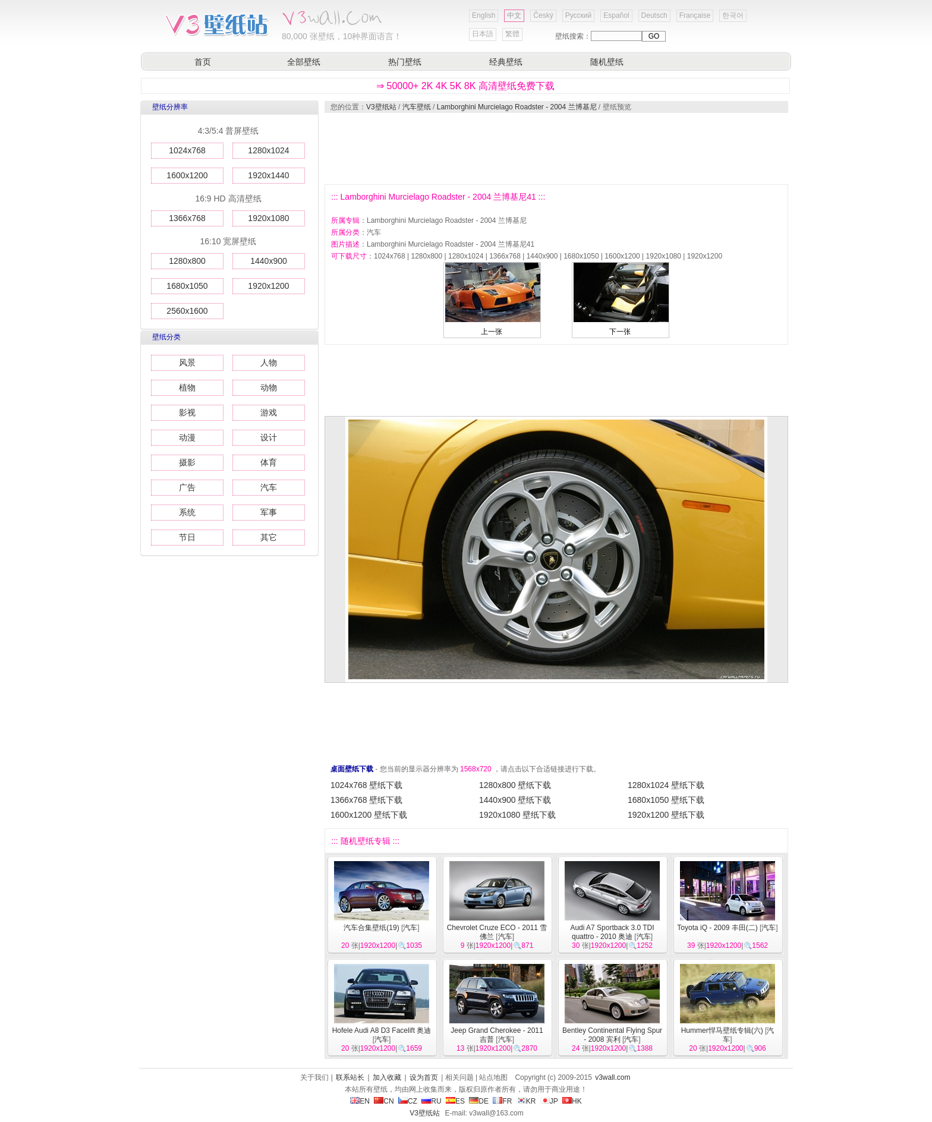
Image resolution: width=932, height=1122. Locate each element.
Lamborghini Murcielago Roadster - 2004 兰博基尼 (517, 107)
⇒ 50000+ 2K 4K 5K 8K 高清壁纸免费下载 (465, 86)
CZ (407, 1101)
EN (360, 1101)
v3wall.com (612, 1077)
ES (455, 1101)
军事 (268, 512)
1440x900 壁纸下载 (515, 800)
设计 (268, 437)
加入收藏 (387, 1077)
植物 (187, 387)
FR (502, 1101)
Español (616, 15)
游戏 (268, 412)
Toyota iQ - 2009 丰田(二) (717, 928)
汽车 (268, 487)
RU (431, 1101)
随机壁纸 (607, 62)
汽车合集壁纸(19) (371, 928)
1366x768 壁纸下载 (366, 800)
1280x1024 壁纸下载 (666, 785)
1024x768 (187, 150)
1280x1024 (268, 150)
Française (695, 15)
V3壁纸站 (381, 107)
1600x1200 (186, 175)
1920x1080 (268, 218)
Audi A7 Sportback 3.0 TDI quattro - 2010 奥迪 (612, 932)
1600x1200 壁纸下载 (368, 815)
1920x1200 (268, 286)
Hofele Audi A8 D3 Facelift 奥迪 (382, 1030)
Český (543, 15)
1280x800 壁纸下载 (515, 785)
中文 (514, 15)
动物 (268, 387)
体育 (268, 462)
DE (479, 1101)
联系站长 (350, 1077)
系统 (187, 512)
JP (549, 1101)
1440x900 (268, 261)
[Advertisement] (555, 148)
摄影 (187, 462)
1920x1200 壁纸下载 (666, 815)
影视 (187, 412)
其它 (268, 537)
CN (383, 1101)
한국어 (733, 15)
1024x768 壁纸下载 (366, 785)
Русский (578, 15)
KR (526, 1101)
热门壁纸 (404, 62)
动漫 (187, 437)
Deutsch (654, 15)
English (483, 15)
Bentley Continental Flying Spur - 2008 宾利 (612, 1035)
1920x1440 (268, 175)
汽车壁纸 (416, 107)
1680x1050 (186, 286)
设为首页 (424, 1077)
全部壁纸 (303, 62)
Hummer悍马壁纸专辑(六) (722, 1030)
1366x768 (187, 218)
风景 (187, 362)
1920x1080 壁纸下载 (517, 815)
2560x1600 (186, 311)
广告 (187, 487)
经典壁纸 (505, 62)
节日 (187, 537)
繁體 (512, 34)
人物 (268, 362)
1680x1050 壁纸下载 (666, 800)
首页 (202, 62)
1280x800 (187, 261)
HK (572, 1101)
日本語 (482, 34)
